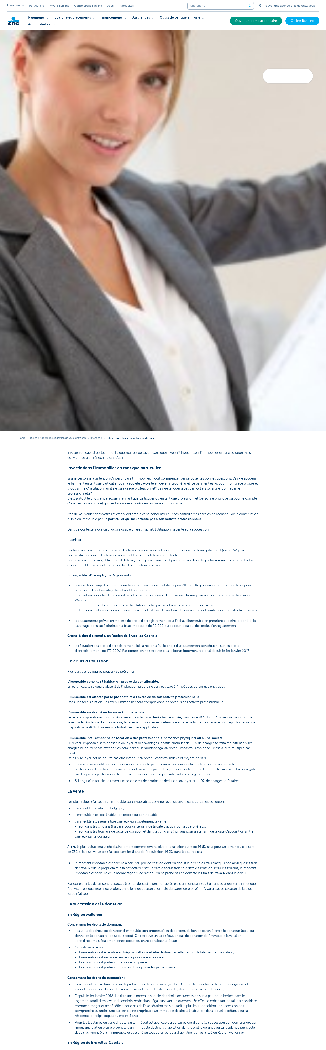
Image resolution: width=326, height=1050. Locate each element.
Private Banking (59, 5)
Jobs (110, 5)
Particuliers (36, 5)
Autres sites (126, 5)
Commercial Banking (88, 5)
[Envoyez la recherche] (250, 6)
